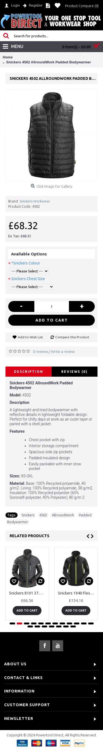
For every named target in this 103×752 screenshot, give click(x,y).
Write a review (63, 351)
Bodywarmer (17, 522)
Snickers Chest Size (28, 279)
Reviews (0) (74, 371)
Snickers (27, 515)
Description (28, 371)
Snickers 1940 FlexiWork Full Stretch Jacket (77, 593)
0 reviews (40, 351)
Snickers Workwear (35, 201)
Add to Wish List (30, 337)
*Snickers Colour (25, 263)
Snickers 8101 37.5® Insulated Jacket (28, 593)
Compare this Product (72, 337)
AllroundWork (63, 515)
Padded (85, 515)
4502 (43, 515)
